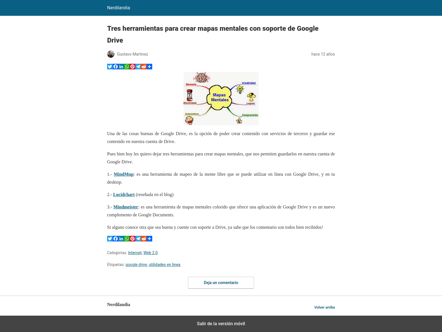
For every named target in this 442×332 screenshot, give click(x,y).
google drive (136, 264)
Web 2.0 (150, 252)
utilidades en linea (164, 264)
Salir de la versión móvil (221, 323)
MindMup (124, 174)
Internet (135, 252)
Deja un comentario (221, 282)
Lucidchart (123, 194)
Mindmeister (125, 207)
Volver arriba (324, 307)
